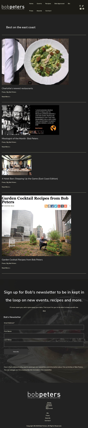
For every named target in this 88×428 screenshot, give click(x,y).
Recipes (45, 403)
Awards (45, 407)
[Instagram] (79, 6)
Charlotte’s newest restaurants (18, 88)
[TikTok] (82, 6)
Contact (55, 407)
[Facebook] (83, 9)
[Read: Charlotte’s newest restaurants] (35, 61)
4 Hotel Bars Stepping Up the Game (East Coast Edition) (32, 178)
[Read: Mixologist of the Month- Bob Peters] (30, 120)
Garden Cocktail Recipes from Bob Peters (23, 259)
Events (36, 403)
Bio (31, 407)
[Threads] (80, 9)
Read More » (6, 96)
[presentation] (17, 360)
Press (4, 92)
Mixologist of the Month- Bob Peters (21, 138)
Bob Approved (57, 403)
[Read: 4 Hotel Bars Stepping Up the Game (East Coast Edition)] (17, 165)
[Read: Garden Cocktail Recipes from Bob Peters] (36, 226)
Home (29, 403)
